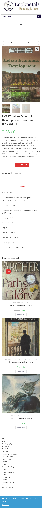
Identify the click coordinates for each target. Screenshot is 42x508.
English (23, 303)
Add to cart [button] (21, 314)
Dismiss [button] (5, 505)
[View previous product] (3, 43)
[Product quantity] (8, 164)
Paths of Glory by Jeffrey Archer (21, 305)
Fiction (27, 303)
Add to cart (22, 165)
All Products (14, 173)
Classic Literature (17, 359)
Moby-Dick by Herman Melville (21, 418)
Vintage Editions (32, 359)
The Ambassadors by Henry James (21, 362)
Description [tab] (21, 186)
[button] (21, 24)
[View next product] (38, 43)
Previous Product (11, 43)
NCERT (21, 173)
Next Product (32, 43)
